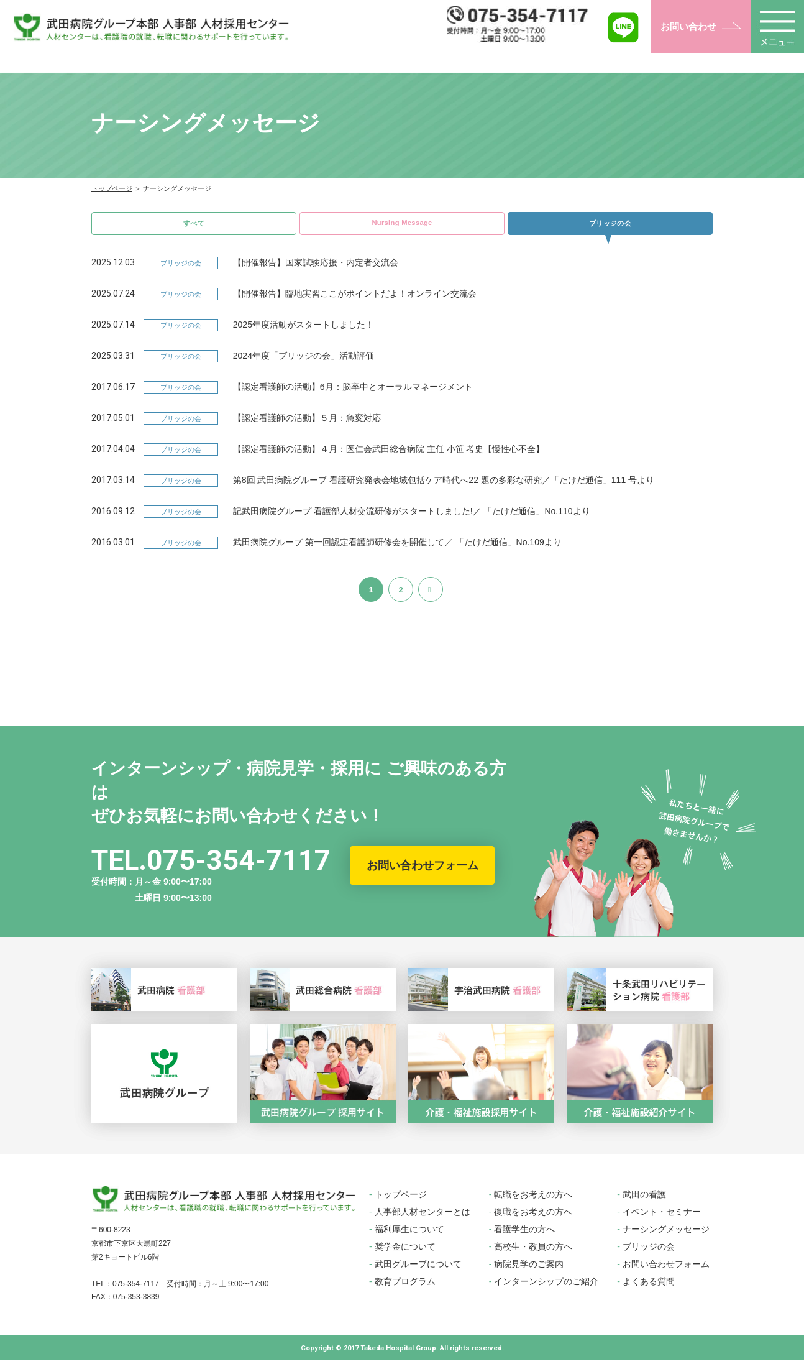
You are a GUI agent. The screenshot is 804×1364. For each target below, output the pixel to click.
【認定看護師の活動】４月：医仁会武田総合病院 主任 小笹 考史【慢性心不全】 (389, 453)
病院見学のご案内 (529, 1268)
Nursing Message (402, 224)
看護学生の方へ (524, 1233)
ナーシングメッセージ (666, 1233)
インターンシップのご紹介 (546, 1285)
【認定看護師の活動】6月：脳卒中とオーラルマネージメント (353, 390)
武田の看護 (644, 1198)
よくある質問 (649, 1285)
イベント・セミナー (662, 1215)
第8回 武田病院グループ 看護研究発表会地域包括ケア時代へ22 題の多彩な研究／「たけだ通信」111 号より (443, 484)
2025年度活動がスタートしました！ (303, 328)
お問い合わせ (688, 26)
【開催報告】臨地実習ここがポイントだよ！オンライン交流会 (355, 297)
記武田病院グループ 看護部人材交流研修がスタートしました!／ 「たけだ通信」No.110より (411, 515)
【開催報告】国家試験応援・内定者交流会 (315, 266)
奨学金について (405, 1250)
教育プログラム (405, 1285)
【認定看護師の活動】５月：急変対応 (307, 421)
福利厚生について (409, 1233)
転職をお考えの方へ (533, 1198)
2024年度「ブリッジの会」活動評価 (303, 359)
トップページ (111, 188)
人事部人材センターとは (422, 1215)
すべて (194, 224)
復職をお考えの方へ (533, 1215)
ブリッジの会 (610, 224)
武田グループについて (418, 1268)
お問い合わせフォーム (422, 869)
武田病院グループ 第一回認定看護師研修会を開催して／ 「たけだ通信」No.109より (397, 546)
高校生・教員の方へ (533, 1250)
